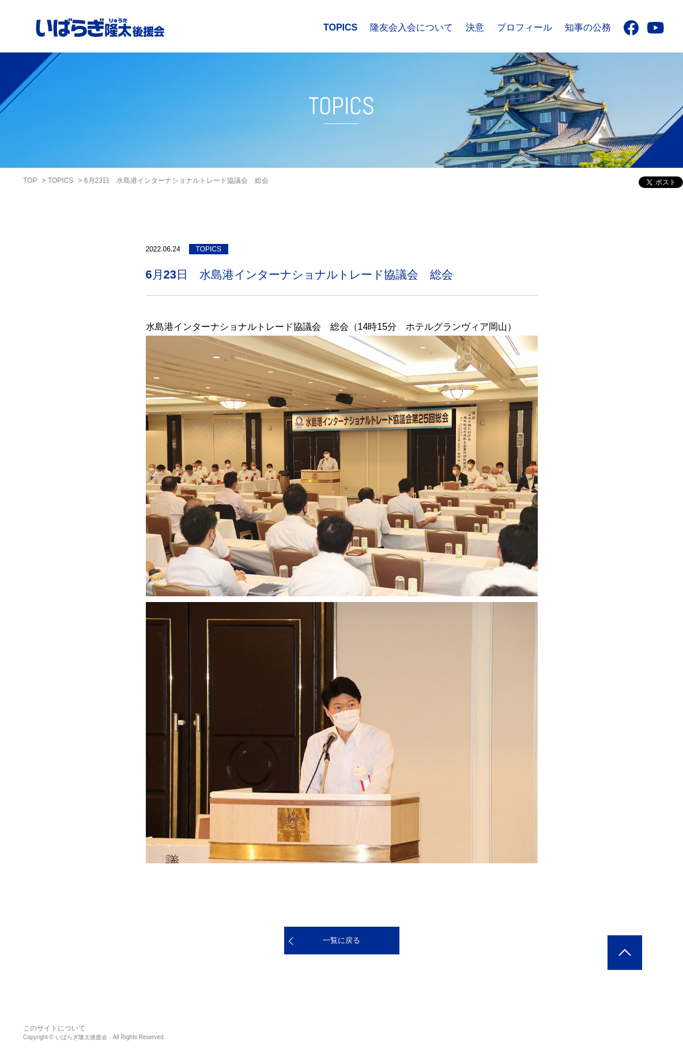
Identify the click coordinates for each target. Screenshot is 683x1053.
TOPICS (340, 27)
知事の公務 (588, 27)
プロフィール (524, 27)
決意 (475, 27)
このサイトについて (54, 1028)
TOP (30, 180)
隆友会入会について (411, 27)
